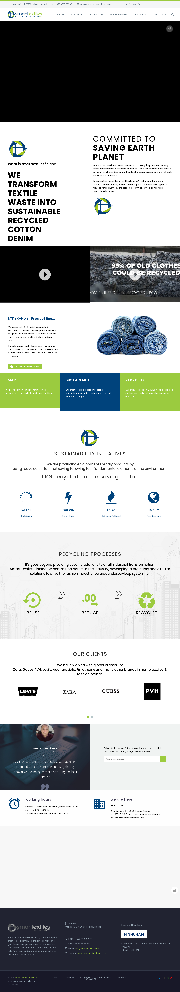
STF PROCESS (96, 14)
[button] (45, 274)
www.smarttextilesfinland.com (92, 953)
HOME (61, 14)
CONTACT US (160, 14)
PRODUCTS (140, 14)
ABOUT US (77, 14)
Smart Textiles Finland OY (26, 978)
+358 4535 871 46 (63, 4)
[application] (45, 274)
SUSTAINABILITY (119, 14)
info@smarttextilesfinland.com (95, 4)
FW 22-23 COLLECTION (25, 366)
